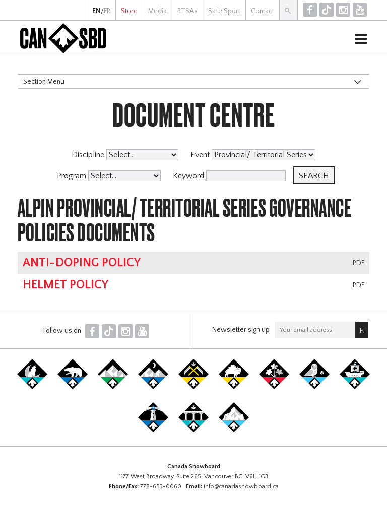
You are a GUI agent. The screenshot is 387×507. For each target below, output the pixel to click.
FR (107, 11)
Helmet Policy (65, 285)
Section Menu (43, 82)
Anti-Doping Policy (82, 262)
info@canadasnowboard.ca (241, 486)
